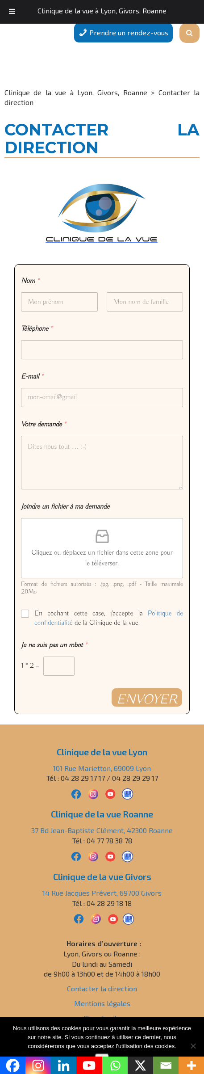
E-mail (32, 377)
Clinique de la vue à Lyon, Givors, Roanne (102, 10)
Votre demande (43, 425)
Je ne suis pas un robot (54, 645)
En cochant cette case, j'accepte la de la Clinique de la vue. (108, 618)
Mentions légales (102, 1003)
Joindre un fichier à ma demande (65, 507)
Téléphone (37, 329)
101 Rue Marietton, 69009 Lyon (102, 768)
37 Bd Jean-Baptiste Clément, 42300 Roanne (102, 830)
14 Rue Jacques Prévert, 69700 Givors (102, 893)
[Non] (192, 1045)
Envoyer (147, 699)
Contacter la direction (102, 988)
